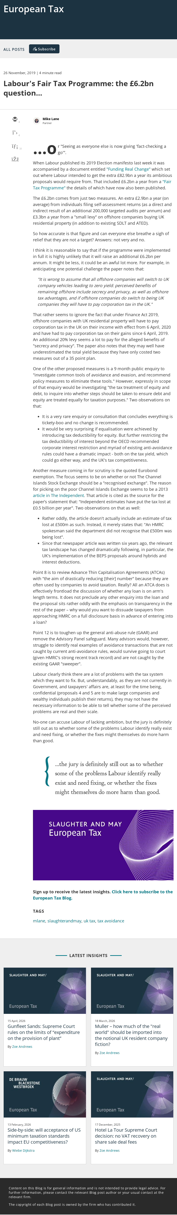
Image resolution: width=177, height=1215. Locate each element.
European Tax (33, 8)
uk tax (89, 921)
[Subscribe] (44, 48)
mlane (39, 921)
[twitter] (15, 133)
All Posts (14, 49)
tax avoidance (110, 921)
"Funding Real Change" (128, 169)
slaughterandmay (64, 921)
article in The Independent (58, 495)
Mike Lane (51, 119)
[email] (15, 119)
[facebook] (15, 160)
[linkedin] (15, 146)
